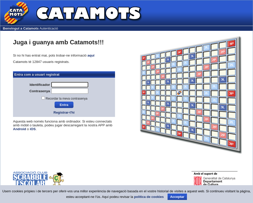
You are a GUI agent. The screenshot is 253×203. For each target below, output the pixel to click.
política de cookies (149, 197)
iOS (33, 129)
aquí (90, 55)
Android (19, 129)
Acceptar (177, 197)
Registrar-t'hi (64, 112)
